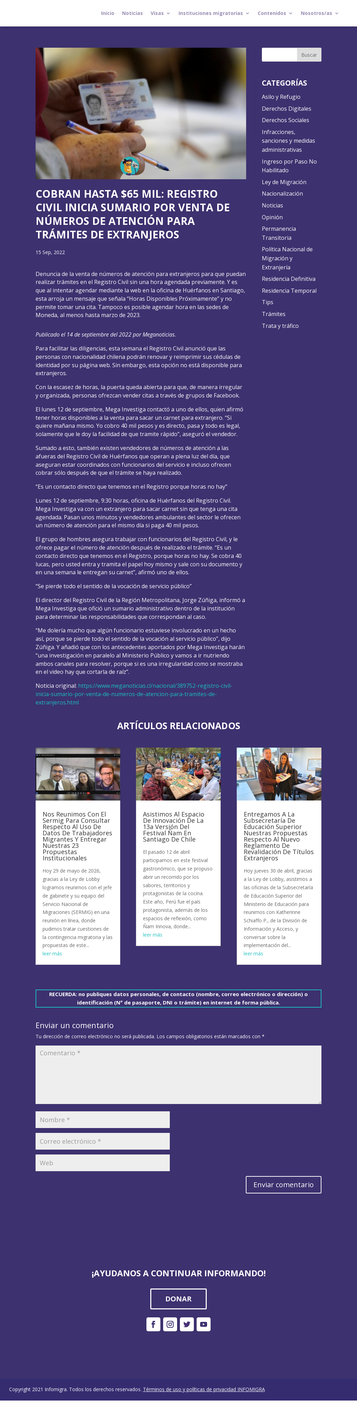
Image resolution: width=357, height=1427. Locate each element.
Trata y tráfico (280, 326)
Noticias (132, 13)
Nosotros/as (316, 13)
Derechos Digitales (286, 108)
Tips (267, 302)
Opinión (272, 217)
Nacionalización (282, 193)
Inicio (107, 13)
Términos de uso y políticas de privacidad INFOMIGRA (204, 1389)
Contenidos (272, 13)
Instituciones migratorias (210, 13)
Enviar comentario (283, 1184)
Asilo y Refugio (281, 97)
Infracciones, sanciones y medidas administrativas (288, 140)
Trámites (274, 314)
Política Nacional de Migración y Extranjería (287, 258)
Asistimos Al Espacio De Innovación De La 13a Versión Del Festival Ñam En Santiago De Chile (173, 826)
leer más (52, 953)
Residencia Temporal (289, 290)
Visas (157, 13)
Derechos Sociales (285, 120)
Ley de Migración (284, 182)
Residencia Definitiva (289, 279)
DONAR (178, 1298)
